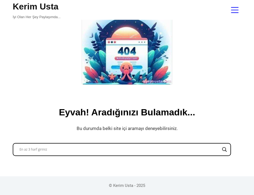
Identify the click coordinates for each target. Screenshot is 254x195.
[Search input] (119, 149)
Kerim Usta (35, 6)
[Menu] (234, 10)
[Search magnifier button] (224, 149)
